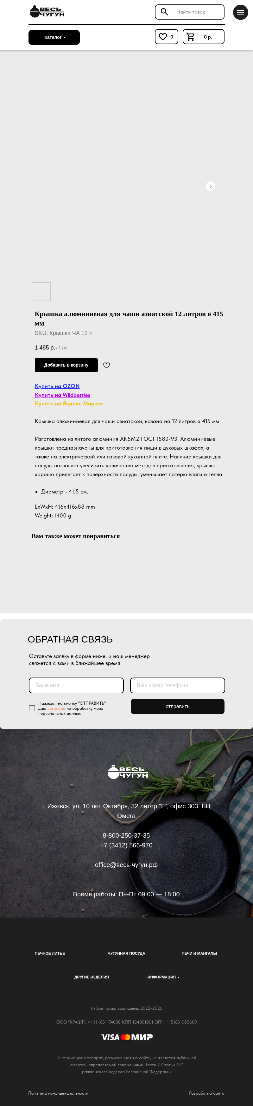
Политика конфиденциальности (58, 1093)
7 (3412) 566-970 (128, 845)
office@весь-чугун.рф (126, 864)
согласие (56, 708)
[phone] (177, 685)
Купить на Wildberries (62, 395)
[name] (76, 685)
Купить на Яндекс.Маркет (69, 403)
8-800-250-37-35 (126, 835)
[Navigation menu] (240, 12)
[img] (46, 11)
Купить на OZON (57, 386)
